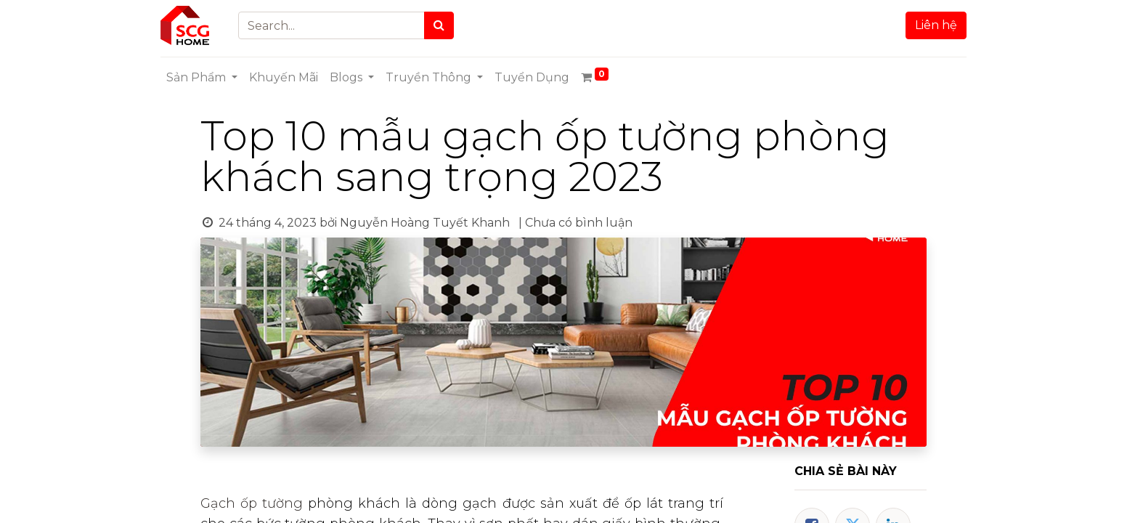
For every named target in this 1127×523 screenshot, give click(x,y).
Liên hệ (936, 25)
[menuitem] (283, 77)
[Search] (439, 25)
